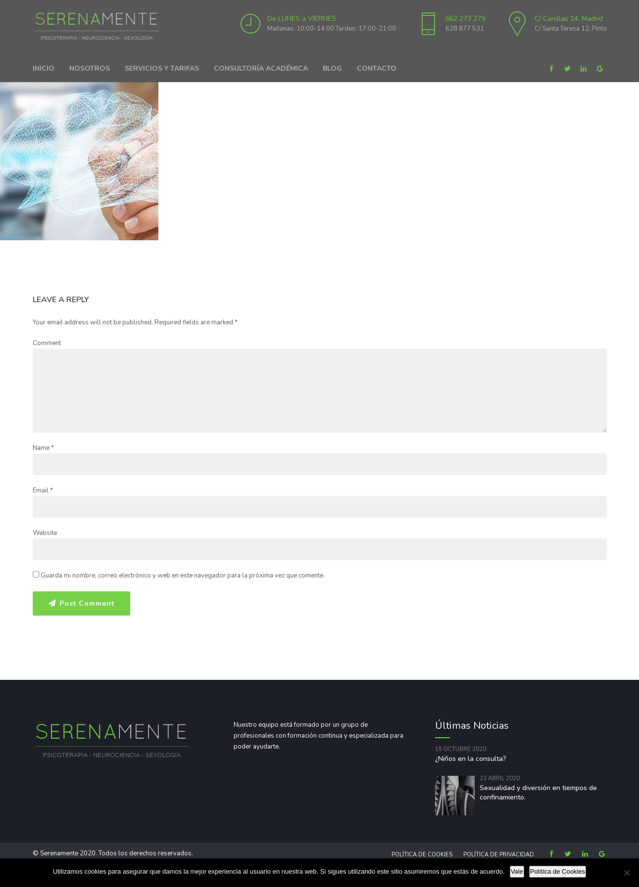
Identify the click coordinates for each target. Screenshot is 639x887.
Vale (517, 871)
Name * (43, 448)
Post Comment (86, 603)
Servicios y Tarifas (162, 68)
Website (45, 533)
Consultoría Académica (261, 68)
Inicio (43, 68)
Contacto (376, 68)
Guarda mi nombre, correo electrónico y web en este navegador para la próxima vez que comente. (183, 575)
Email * (43, 490)
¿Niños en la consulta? (470, 758)
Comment (47, 343)
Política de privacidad (498, 854)
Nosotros (89, 68)
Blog (332, 68)
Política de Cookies (422, 854)
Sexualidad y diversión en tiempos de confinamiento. (538, 792)
